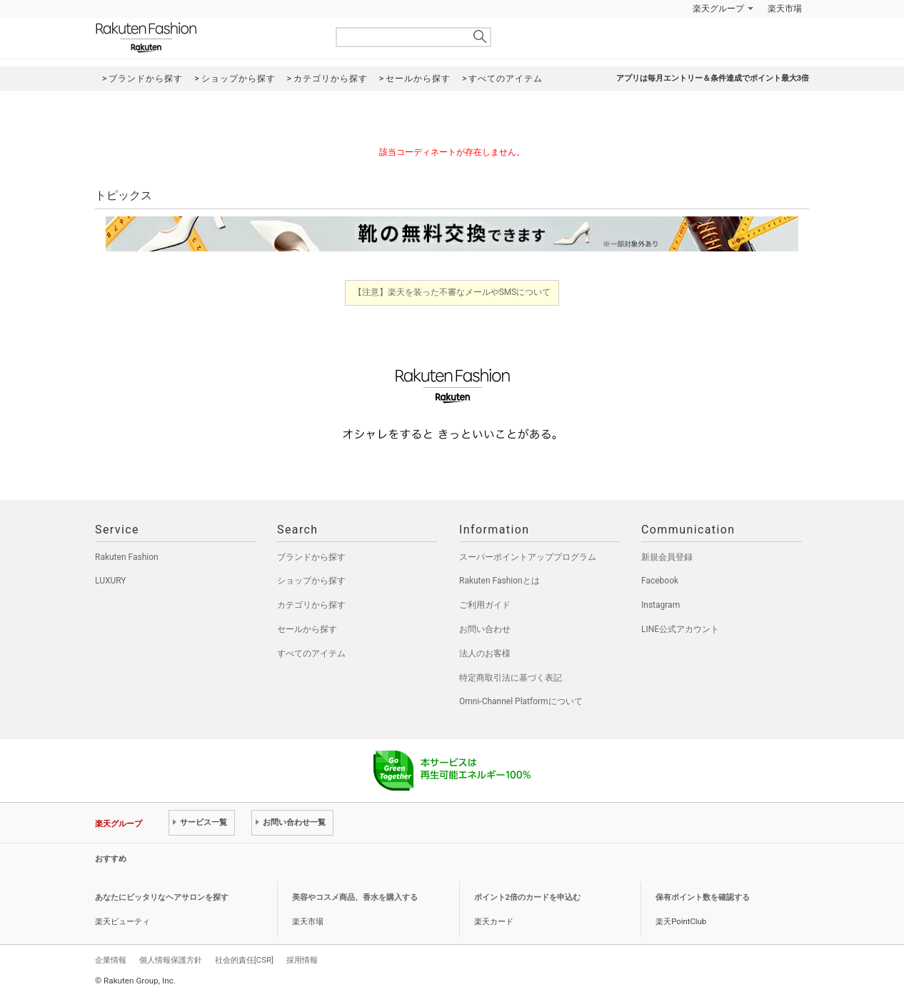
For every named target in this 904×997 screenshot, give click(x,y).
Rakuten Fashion (205, 37)
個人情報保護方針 (170, 960)
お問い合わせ (485, 629)
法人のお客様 (485, 653)
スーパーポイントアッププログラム (527, 557)
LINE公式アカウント (680, 629)
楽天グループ (718, 9)
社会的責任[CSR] (244, 960)
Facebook (659, 581)
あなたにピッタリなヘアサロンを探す (161, 897)
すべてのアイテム (311, 653)
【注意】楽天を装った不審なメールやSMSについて (452, 292)
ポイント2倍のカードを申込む (527, 897)
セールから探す (307, 629)
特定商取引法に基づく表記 (510, 678)
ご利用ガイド (485, 605)
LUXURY (110, 581)
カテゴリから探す (311, 605)
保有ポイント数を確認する (703, 897)
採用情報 (302, 960)
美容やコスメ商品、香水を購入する (355, 897)
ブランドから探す (311, 557)
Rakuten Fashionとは (499, 581)
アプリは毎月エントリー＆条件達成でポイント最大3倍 (712, 78)
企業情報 (110, 960)
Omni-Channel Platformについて (521, 701)
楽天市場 (785, 9)
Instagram (660, 605)
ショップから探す (311, 581)
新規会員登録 (667, 557)
